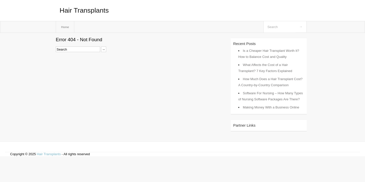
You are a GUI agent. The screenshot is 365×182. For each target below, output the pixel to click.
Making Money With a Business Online (271, 107)
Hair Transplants (84, 10)
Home (65, 27)
